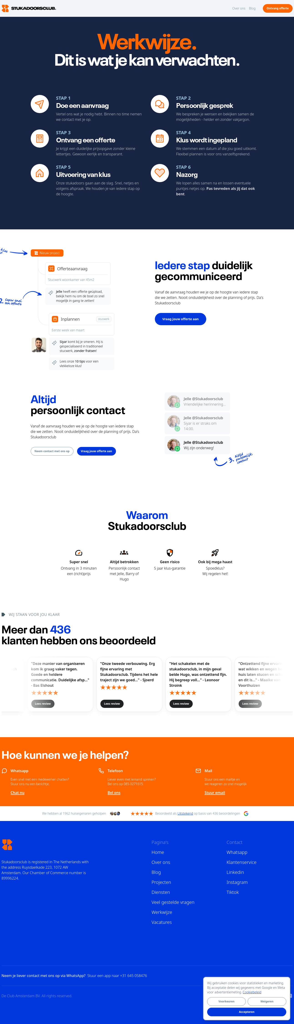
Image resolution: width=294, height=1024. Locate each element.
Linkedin (235, 872)
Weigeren (267, 1001)
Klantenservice (242, 862)
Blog (252, 8)
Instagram (237, 882)
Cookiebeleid (252, 992)
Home (158, 852)
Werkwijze (162, 912)
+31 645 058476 (133, 975)
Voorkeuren (226, 1001)
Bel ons (114, 792)
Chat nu (18, 792)
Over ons (238, 8)
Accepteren (246, 1012)
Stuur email (215, 792)
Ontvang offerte (278, 8)
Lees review (128, 704)
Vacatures (162, 922)
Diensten (161, 892)
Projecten (161, 882)
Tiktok (233, 892)
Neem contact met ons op (52, 451)
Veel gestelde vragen (173, 902)
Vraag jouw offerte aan (180, 319)
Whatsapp (237, 852)
